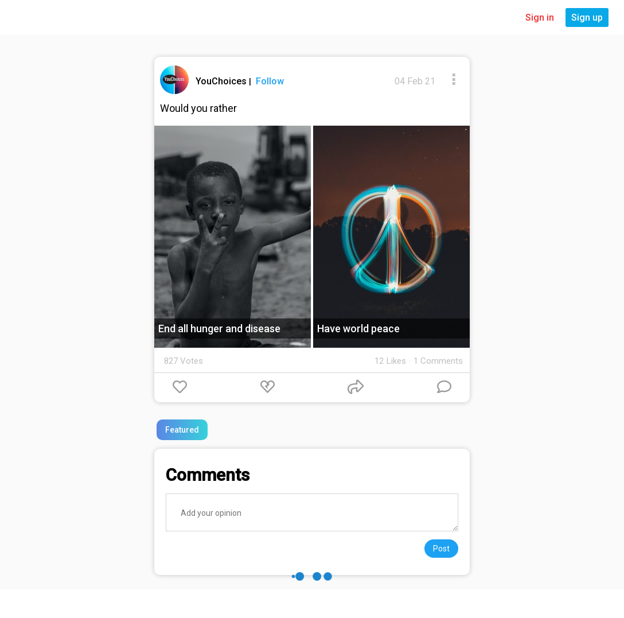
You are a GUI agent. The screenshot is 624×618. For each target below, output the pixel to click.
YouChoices (222, 81)
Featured (182, 429)
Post (441, 548)
